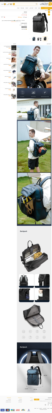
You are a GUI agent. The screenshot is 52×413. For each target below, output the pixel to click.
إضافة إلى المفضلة (24, 29)
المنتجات (48, 408)
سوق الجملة (31, 400)
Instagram (45, 405)
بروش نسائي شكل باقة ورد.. (8, 76)
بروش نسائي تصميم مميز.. (8, 88)
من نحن (32, 399)
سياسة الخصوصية (20, 400)
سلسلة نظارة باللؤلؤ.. (8, 58)
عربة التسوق (8, 4)
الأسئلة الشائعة (9, 399)
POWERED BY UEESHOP (43, 409)
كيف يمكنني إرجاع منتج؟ (8, 400)
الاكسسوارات (46, 10)
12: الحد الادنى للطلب (24, 23)
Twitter (48, 405)
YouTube (51, 405)
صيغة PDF (3, 17)
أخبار (37, 408)
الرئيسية (51, 408)
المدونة (35, 408)
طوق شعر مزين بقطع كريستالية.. (7, 82)
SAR (24, 17)
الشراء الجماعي (44, 408)
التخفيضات (40, 408)
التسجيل (49, 0)
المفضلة (2, 4)
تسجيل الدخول (45, 0)
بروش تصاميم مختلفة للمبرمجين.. (7, 64)
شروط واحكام (20, 399)
